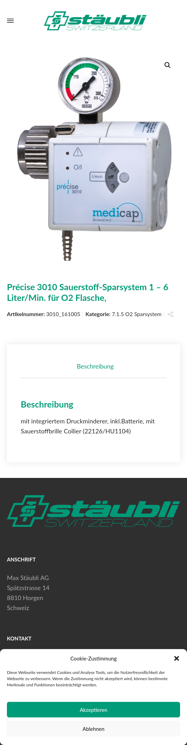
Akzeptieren (93, 710)
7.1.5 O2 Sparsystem (137, 314)
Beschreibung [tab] (95, 366)
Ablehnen (93, 729)
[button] (176, 658)
